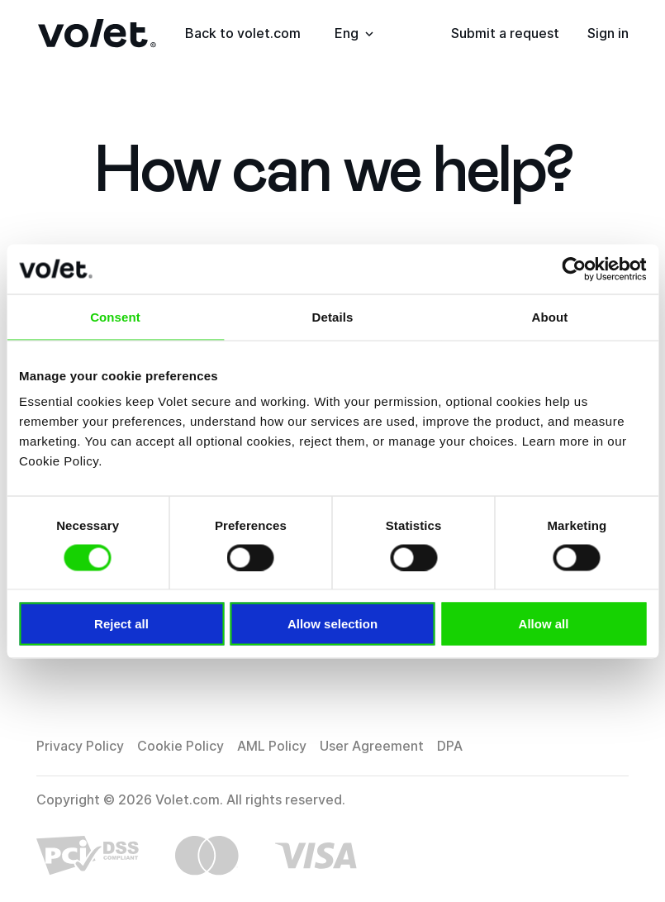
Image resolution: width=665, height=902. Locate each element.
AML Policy (271, 745)
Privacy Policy (80, 745)
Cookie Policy (180, 745)
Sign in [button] (608, 33)
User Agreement (372, 745)
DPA (450, 745)
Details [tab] (333, 316)
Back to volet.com (243, 33)
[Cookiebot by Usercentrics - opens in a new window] (573, 268)
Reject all (121, 624)
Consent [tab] (115, 316)
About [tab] (550, 316)
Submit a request (505, 33)
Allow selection (332, 624)
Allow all (544, 624)
